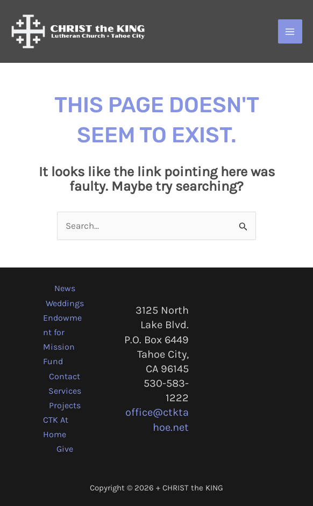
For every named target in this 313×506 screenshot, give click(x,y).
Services (64, 391)
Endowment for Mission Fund (62, 340)
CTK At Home (55, 427)
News (64, 288)
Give (64, 449)
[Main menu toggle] (290, 31)
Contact (64, 376)
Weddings (65, 303)
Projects (65, 405)
